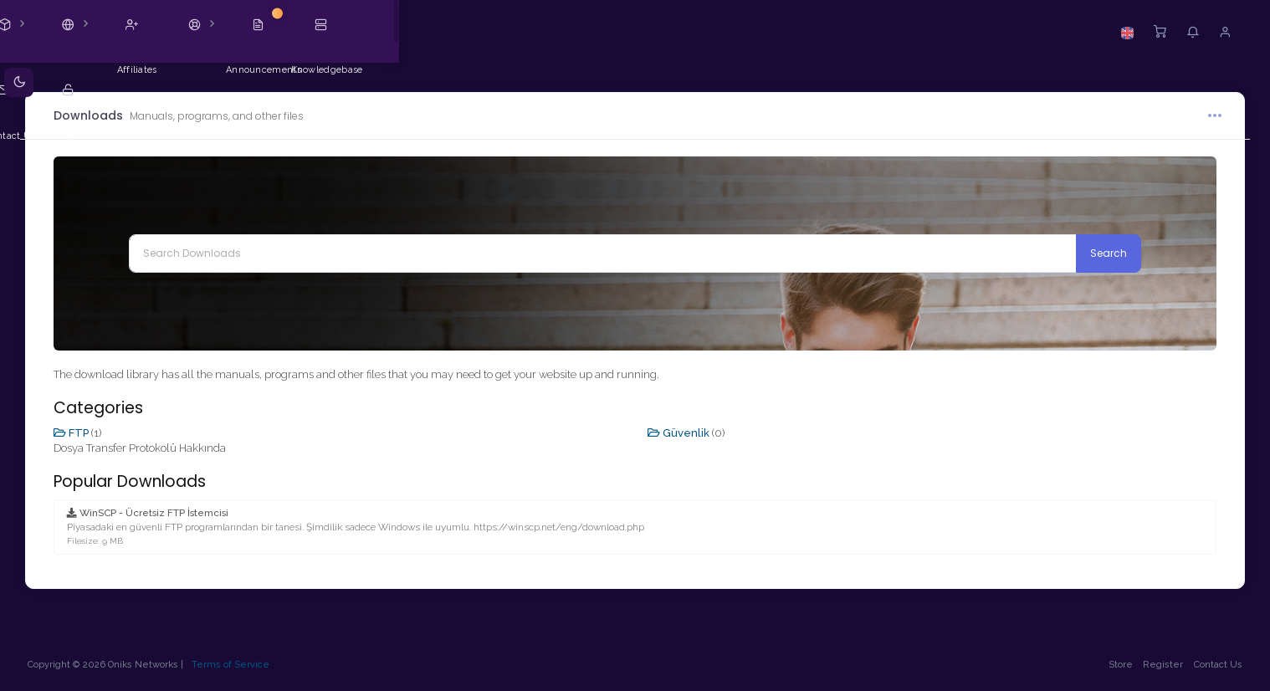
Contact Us (1212, 664)
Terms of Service (236, 664)
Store (1115, 664)
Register (1158, 664)
